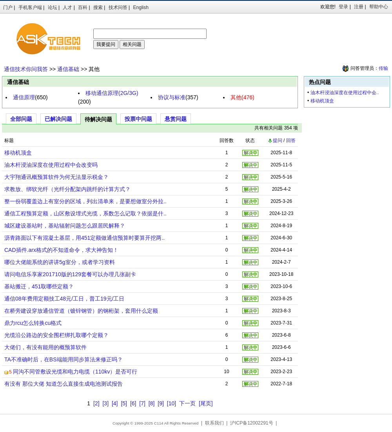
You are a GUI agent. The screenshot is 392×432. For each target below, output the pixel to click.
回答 (291, 140)
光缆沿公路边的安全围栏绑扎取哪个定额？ (56, 335)
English (141, 7)
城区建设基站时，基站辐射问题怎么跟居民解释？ (64, 225)
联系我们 (214, 423)
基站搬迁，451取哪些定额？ (39, 286)
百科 (82, 7)
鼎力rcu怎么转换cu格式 (33, 323)
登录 (343, 6)
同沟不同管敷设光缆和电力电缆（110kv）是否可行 (75, 371)
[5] (124, 403)
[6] (133, 403)
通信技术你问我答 (26, 69)
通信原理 (24, 97)
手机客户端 (30, 7)
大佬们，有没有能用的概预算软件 (45, 347)
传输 (383, 68)
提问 (274, 140)
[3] (105, 403)
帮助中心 (378, 6)
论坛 (52, 7)
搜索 (98, 7)
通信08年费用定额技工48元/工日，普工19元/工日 (64, 298)
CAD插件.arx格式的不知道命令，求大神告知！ (61, 250)
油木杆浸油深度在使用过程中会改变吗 (51, 165)
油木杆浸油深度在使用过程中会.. (344, 92)
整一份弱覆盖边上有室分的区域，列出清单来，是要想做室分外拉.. (85, 201)
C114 (158, 423)
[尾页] (206, 403)
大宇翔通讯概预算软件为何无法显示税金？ (56, 177)
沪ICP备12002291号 (251, 423)
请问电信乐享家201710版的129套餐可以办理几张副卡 (70, 274)
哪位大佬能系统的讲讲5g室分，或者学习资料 (59, 262)
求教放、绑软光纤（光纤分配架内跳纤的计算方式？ (67, 189)
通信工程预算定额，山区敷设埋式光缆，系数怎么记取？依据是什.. (85, 213)
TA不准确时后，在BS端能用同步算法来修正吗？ (63, 359)
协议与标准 (171, 97)
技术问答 (118, 7)
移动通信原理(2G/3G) (111, 93)
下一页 (187, 403)
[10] (171, 403)
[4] (115, 403)
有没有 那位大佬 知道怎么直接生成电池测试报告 (63, 384)
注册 (358, 6)
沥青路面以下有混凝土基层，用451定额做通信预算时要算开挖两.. (84, 238)
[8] (152, 403)
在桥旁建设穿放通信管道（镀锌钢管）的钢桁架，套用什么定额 (81, 311)
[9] (161, 403)
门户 (8, 7)
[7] (142, 403)
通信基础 (68, 69)
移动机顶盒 (18, 152)
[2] (96, 403)
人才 (67, 7)
